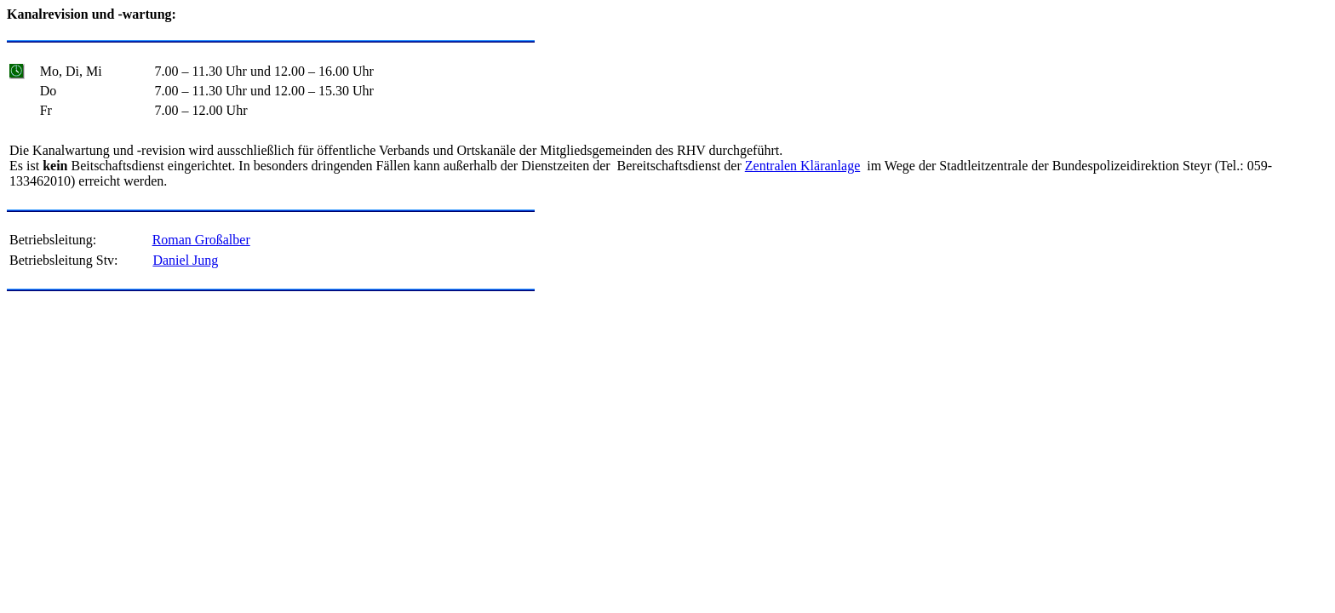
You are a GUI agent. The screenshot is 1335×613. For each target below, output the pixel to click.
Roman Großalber (201, 239)
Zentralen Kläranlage (802, 165)
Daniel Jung (185, 260)
